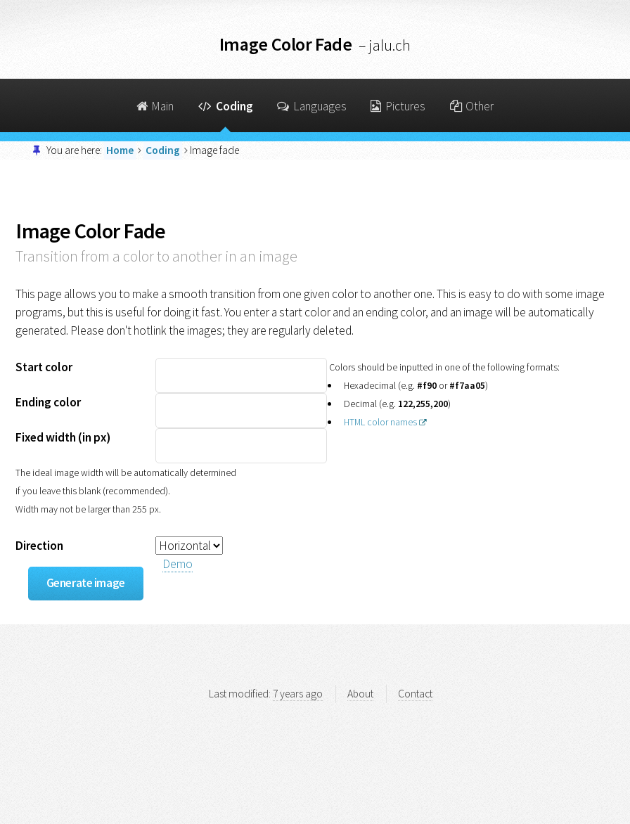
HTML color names (380, 422)
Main (155, 106)
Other (472, 106)
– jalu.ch (385, 45)
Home (120, 150)
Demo (177, 564)
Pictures (398, 106)
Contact (415, 693)
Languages (312, 106)
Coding (225, 106)
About (360, 693)
